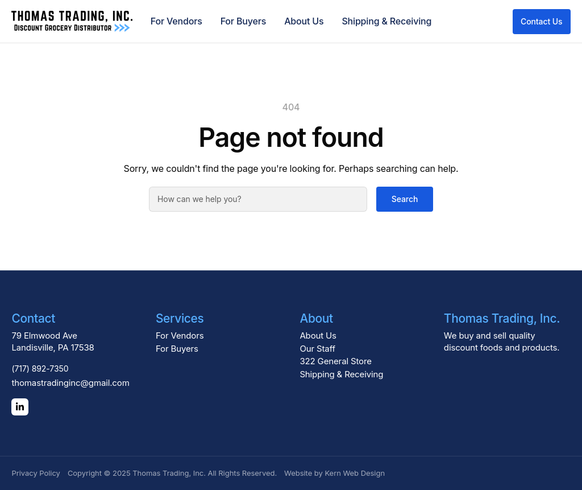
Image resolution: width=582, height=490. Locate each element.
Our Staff (317, 348)
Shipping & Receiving (386, 21)
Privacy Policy (35, 472)
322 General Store (335, 361)
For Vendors (176, 21)
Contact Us (542, 21)
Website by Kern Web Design (334, 472)
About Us (303, 21)
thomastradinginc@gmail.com (70, 382)
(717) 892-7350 (39, 368)
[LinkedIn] (19, 406)
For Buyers (243, 21)
